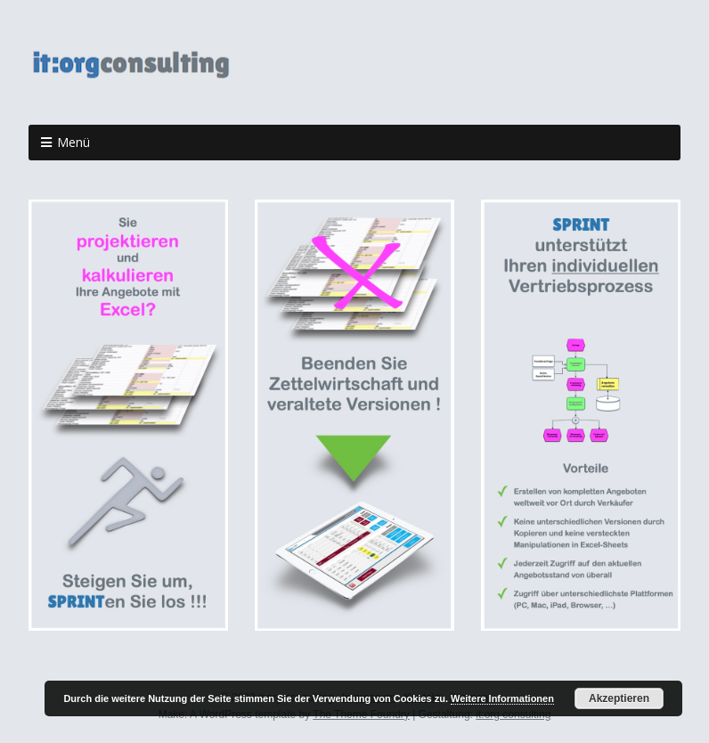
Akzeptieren (619, 698)
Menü (73, 142)
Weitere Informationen (502, 698)
